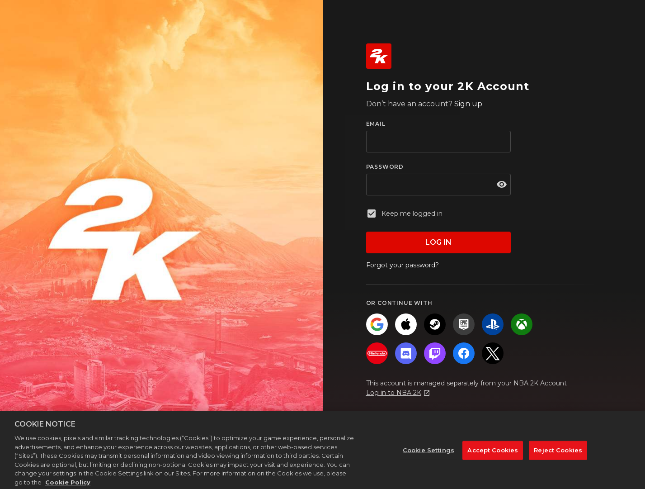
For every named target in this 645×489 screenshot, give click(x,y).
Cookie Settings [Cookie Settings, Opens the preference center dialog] (428, 454)
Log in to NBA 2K (393, 393)
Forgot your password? (402, 265)
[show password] (502, 184)
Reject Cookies (558, 454)
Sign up (468, 104)
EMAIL (376, 123)
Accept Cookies (492, 454)
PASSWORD (385, 166)
